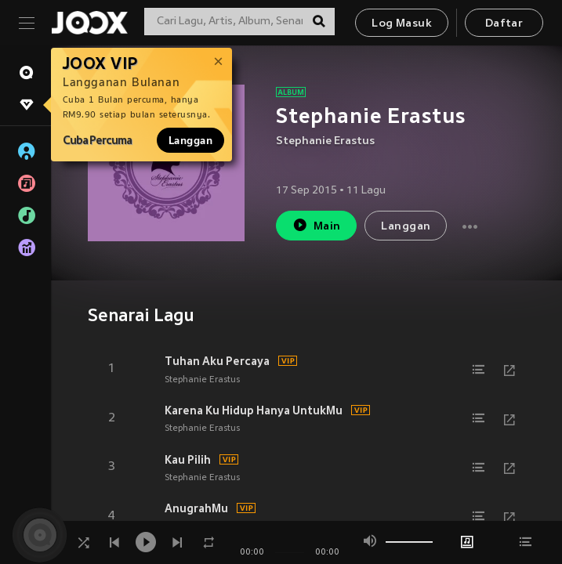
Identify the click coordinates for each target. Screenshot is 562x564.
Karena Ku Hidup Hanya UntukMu (254, 410)
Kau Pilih (188, 460)
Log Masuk (402, 24)
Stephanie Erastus (325, 141)
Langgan (190, 140)
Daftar (504, 24)
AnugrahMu (196, 508)
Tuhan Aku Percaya (217, 361)
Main (316, 225)
